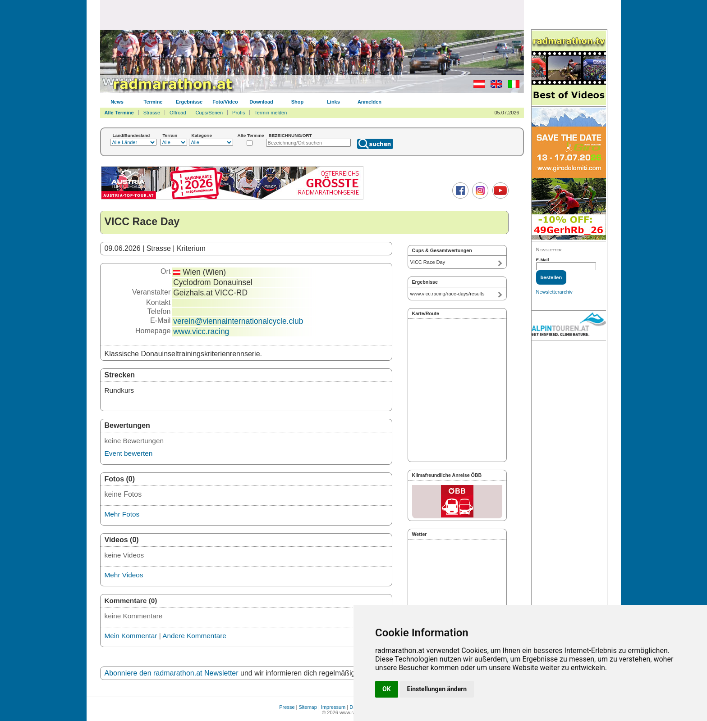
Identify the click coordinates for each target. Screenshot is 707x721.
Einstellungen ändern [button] (437, 689)
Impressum (333, 707)
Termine (153, 101)
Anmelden (369, 101)
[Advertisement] (312, 14)
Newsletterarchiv (554, 292)
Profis (238, 112)
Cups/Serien (209, 112)
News (117, 101)
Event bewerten (129, 453)
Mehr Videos (124, 575)
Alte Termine (251, 135)
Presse (286, 707)
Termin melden (270, 112)
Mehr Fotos (122, 514)
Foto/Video (225, 101)
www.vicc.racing (201, 331)
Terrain (170, 135)
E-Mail (542, 259)
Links (333, 101)
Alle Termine (119, 112)
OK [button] (386, 689)
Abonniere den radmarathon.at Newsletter (172, 673)
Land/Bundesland (131, 135)
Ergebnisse (189, 101)
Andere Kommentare (194, 635)
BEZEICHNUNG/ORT (290, 135)
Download (261, 101)
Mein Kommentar (131, 635)
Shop (297, 101)
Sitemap (308, 707)
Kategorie (202, 135)
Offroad (178, 112)
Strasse (151, 112)
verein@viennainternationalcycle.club (238, 321)
